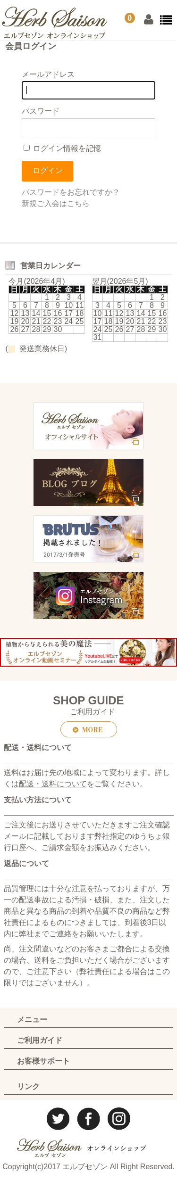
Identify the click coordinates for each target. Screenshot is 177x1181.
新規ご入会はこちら (56, 203)
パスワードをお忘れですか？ (71, 192)
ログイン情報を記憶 (62, 148)
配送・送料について (53, 784)
